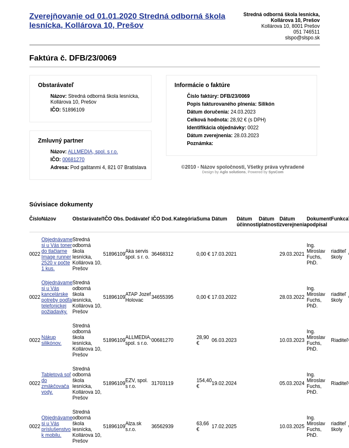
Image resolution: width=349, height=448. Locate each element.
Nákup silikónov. (51, 340)
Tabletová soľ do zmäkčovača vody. (56, 383)
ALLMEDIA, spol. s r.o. (93, 152)
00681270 (73, 159)
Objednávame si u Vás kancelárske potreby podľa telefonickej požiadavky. (57, 297)
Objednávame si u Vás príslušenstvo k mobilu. (57, 426)
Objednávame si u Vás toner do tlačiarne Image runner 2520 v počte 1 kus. (57, 254)
